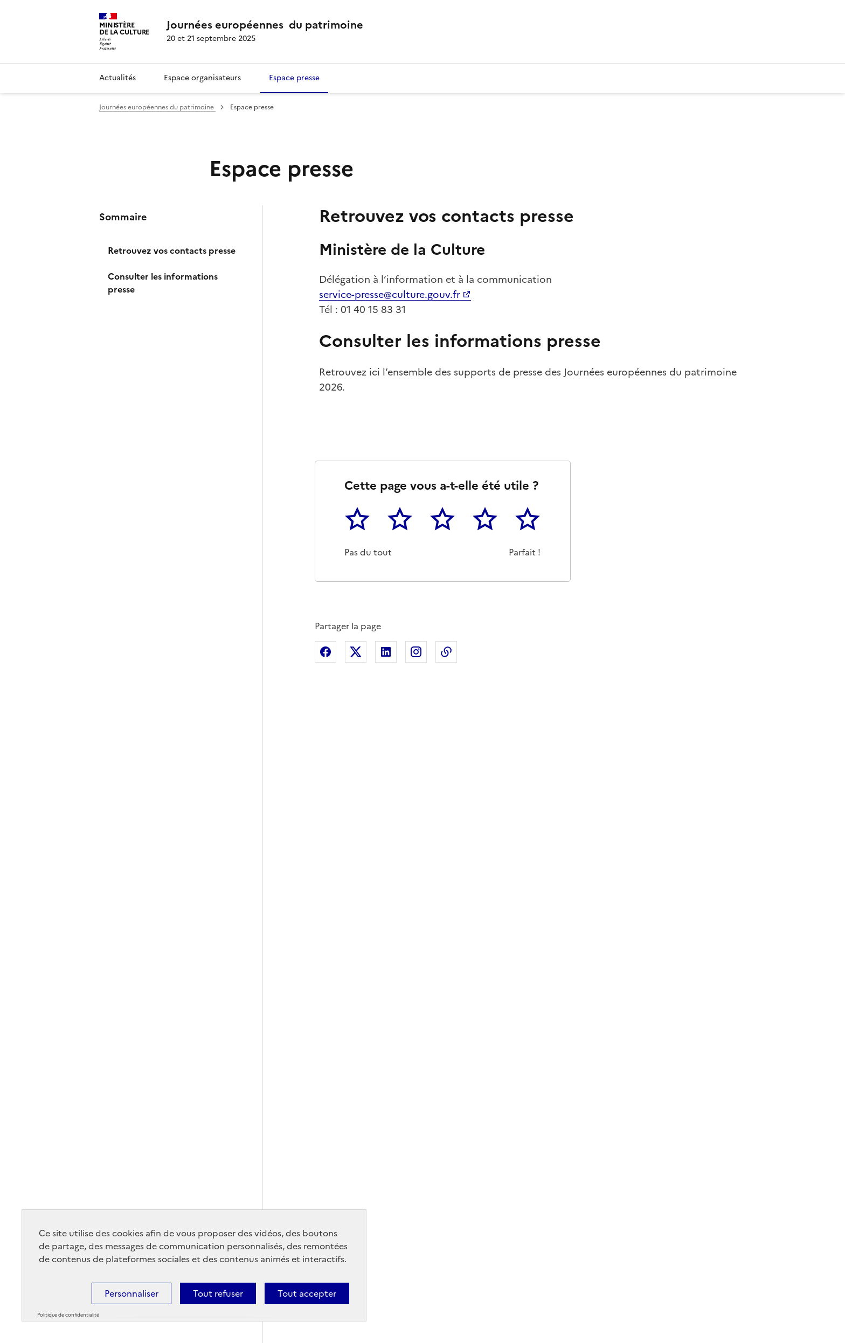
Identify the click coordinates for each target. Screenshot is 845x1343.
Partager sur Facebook (325, 652)
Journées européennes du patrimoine (157, 107)
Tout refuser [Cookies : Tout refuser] (218, 1293)
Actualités (117, 77)
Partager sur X (355, 652)
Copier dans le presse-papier (446, 652)
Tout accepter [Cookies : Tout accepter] (307, 1293)
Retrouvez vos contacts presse (172, 250)
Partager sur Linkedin (386, 652)
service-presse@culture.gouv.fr (389, 294)
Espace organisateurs (202, 77)
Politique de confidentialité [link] (68, 1315)
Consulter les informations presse (163, 283)
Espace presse (294, 77)
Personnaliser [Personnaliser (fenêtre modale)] (131, 1293)
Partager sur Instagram (416, 652)
